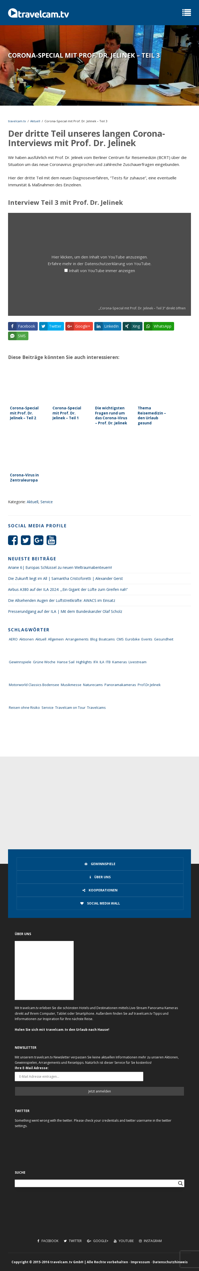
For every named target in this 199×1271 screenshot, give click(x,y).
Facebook (47, 1241)
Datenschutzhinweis (170, 1262)
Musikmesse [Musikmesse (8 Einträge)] (71, 684)
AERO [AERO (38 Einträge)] (13, 639)
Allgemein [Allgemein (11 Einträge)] (56, 639)
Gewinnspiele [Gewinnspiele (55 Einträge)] (20, 661)
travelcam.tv (17, 121)
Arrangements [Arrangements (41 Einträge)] (77, 639)
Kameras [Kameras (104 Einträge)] (119, 661)
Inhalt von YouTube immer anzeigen (102, 270)
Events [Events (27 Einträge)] (146, 639)
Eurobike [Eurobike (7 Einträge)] (132, 639)
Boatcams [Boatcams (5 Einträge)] (107, 639)
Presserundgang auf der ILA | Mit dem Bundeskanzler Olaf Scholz (65, 611)
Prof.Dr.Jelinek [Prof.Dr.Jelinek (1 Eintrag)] (149, 684)
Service (46, 501)
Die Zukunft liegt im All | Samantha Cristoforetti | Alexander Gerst (65, 578)
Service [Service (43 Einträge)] (48, 707)
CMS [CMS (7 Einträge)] (120, 639)
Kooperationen (100, 890)
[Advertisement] (99, 796)
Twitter (73, 1241)
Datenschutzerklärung (105, 263)
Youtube (124, 1241)
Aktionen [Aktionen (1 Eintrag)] (26, 639)
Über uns (100, 877)
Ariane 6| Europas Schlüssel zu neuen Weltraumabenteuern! (60, 567)
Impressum (140, 1262)
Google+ (97, 1241)
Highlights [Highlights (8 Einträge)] (84, 661)
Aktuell (35, 121)
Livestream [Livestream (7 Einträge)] (138, 661)
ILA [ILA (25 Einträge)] (102, 661)
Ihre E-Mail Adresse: (32, 1068)
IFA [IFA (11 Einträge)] (95, 661)
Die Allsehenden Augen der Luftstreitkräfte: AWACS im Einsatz (61, 600)
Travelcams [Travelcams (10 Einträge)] (96, 707)
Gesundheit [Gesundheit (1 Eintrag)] (163, 639)
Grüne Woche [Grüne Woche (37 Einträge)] (44, 661)
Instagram (150, 1241)
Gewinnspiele (100, 864)
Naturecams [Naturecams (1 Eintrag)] (93, 684)
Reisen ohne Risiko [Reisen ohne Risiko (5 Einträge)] (24, 707)
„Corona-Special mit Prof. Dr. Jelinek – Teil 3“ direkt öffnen (142, 308)
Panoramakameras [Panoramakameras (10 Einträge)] (120, 684)
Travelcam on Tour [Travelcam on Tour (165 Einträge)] (70, 707)
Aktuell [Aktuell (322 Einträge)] (40, 639)
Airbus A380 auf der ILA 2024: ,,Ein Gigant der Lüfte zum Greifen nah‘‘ (67, 589)
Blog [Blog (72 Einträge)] (93, 639)
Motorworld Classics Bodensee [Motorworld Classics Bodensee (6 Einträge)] (34, 684)
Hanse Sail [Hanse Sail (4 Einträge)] (65, 661)
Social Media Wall (100, 903)
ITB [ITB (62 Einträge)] (108, 661)
